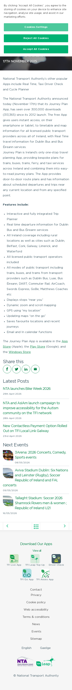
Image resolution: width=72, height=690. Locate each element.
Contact (36, 589)
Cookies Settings (35, 27)
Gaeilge (45, 648)
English (26, 648)
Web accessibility (36, 609)
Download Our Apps (36, 548)
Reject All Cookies (35, 38)
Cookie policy (36, 602)
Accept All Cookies (36, 49)
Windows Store (20, 352)
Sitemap (36, 639)
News (36, 624)
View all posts (36, 526)
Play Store (37, 346)
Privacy (36, 595)
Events (36, 631)
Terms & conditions (36, 617)
